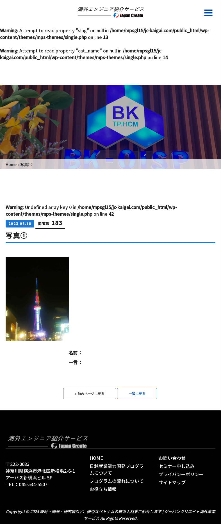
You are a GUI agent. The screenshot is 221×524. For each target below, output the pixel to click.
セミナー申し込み (177, 466)
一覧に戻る (137, 393)
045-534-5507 (33, 484)
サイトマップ (172, 482)
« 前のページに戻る (89, 393)
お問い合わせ (172, 457)
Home (11, 164)
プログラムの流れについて (116, 480)
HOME (96, 457)
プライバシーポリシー (181, 474)
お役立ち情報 (103, 489)
